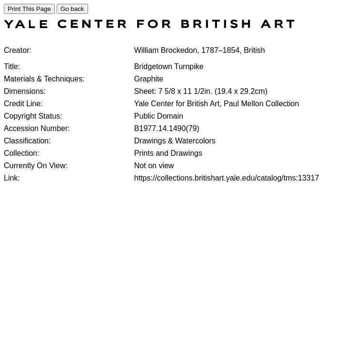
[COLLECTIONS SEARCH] (149, 25)
